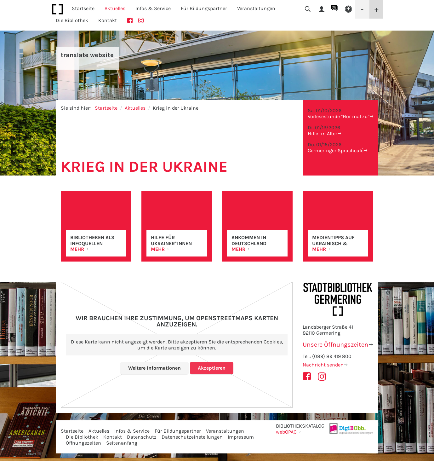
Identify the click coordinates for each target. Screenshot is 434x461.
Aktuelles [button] (115, 8)
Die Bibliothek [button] (72, 20)
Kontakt (107, 20)
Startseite (83, 8)
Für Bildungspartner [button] (204, 8)
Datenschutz (142, 437)
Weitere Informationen (154, 368)
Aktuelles (135, 108)
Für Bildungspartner (178, 431)
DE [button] (334, 7)
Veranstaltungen (225, 431)
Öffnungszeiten (83, 443)
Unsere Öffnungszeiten (335, 344)
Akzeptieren (212, 368)
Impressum (241, 437)
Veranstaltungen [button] (256, 8)
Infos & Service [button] (153, 8)
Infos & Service (132, 431)
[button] (348, 9)
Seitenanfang (121, 443)
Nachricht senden (323, 365)
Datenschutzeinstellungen (192, 437)
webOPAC (286, 432)
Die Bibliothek (82, 437)
